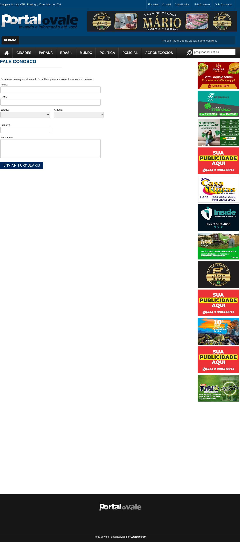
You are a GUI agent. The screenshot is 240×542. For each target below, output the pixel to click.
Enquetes (153, 4)
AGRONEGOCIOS (159, 53)
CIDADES (23, 53)
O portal (166, 4)
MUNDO (86, 53)
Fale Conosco (202, 4)
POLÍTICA (107, 53)
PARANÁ (46, 53)
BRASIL (66, 53)
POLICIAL (130, 53)
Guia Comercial (223, 4)
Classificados (182, 4)
